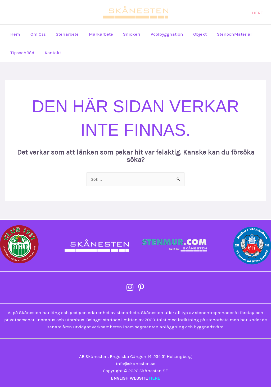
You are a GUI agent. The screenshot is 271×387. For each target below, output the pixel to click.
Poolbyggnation (160, 34)
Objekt (192, 34)
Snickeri (126, 34)
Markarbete (97, 34)
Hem (15, 34)
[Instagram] (186, 12)
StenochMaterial (225, 34)
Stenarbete (64, 34)
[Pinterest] (196, 12)
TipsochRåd (22, 52)
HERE (154, 378)
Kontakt (51, 52)
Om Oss (36, 34)
